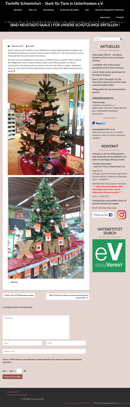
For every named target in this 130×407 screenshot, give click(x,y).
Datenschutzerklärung (17, 394)
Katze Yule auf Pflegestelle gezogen (20, 295)
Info (87, 9)
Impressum (105, 17)
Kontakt (120, 17)
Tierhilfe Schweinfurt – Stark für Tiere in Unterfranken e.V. (54, 3)
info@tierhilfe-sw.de (107, 207)
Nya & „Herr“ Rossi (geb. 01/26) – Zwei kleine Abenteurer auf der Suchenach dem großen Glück (109, 82)
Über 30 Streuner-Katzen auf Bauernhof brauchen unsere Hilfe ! (68, 296)
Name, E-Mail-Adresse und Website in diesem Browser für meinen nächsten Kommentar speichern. (42, 360)
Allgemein (14, 282)
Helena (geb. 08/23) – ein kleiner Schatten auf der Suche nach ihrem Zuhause (108, 57)
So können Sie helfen (69, 9)
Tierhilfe (30, 46)
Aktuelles (18, 9)
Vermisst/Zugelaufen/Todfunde (109, 9)
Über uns (33, 9)
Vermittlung (48, 9)
